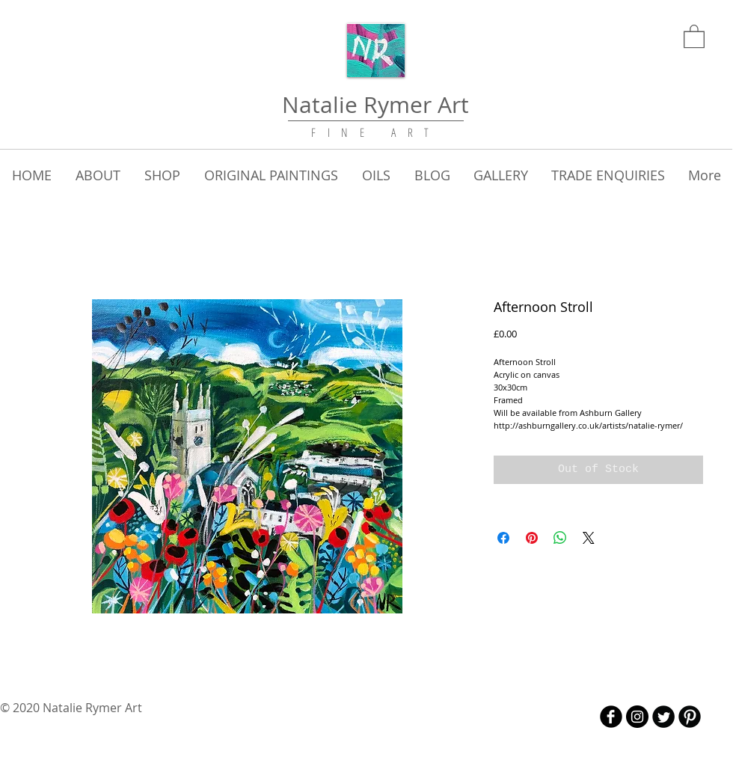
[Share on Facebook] (503, 538)
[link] (694, 35)
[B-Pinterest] (689, 716)
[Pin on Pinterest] (532, 538)
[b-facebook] (611, 716)
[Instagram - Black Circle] (637, 716)
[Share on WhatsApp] (560, 538)
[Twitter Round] (663, 716)
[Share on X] (589, 538)
